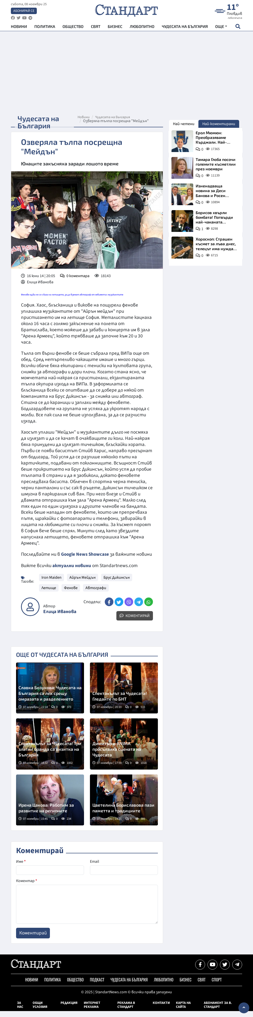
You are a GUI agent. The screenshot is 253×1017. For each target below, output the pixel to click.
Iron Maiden (52, 583)
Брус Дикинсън (117, 583)
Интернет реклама (92, 1010)
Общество (73, 27)
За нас (20, 1010)
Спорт (217, 986)
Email (94, 867)
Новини (19, 27)
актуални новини (71, 571)
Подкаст (97, 986)
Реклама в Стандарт (126, 1010)
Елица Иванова (59, 617)
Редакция (69, 1008)
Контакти (161, 1008)
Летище (49, 594)
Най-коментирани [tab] (218, 124)
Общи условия (40, 1010)
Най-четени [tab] (183, 124)
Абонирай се (23, 11)
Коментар (26, 887)
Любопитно (142, 27)
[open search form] (238, 27)
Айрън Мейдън (82, 583)
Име (21, 867)
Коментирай (135, 621)
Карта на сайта (183, 1010)
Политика (44, 27)
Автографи (95, 594)
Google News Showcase (85, 554)
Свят (95, 27)
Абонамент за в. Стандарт (218, 1010)
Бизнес (115, 27)
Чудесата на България (185, 27)
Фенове (71, 594)
